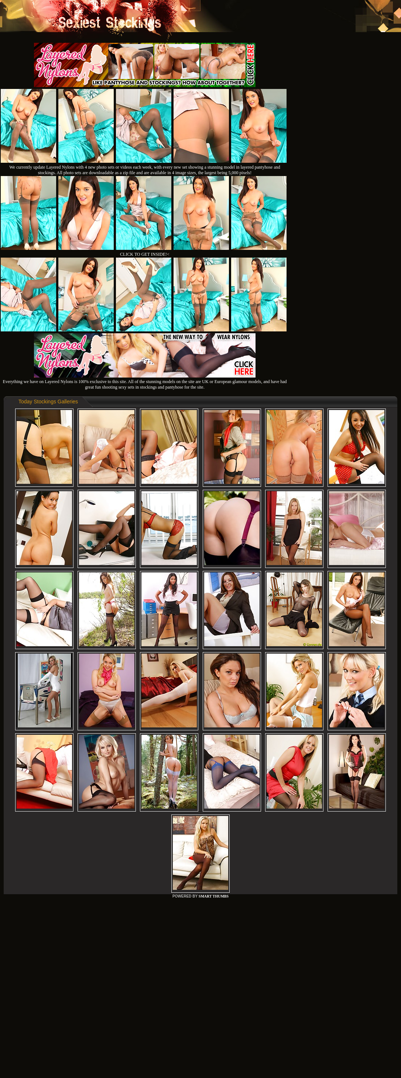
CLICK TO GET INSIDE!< (144, 254)
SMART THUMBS (214, 896)
